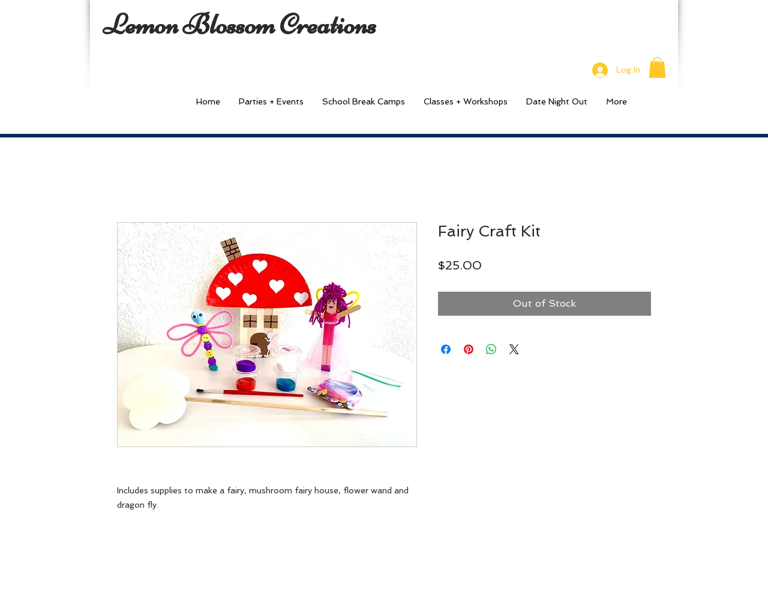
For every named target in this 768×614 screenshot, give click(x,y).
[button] (657, 67)
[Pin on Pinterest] (468, 349)
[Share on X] (514, 349)
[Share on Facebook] (446, 349)
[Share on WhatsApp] (491, 349)
